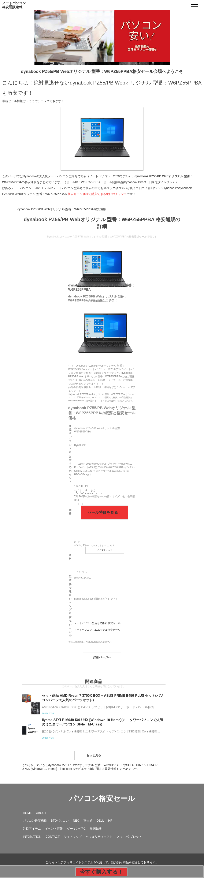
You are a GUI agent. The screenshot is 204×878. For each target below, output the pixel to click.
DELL (100, 820)
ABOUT (41, 813)
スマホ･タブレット (129, 836)
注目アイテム (32, 828)
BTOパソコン (60, 820)
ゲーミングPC (76, 828)
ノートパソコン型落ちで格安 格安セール (97, 623)
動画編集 (96, 828)
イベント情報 (54, 828)
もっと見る (93, 755)
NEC (76, 820)
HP (110, 820)
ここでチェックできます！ (46, 101)
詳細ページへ (102, 657)
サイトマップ (73, 836)
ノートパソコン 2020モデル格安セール (97, 629)
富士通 (88, 820)
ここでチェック (104, 550)
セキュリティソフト (99, 836)
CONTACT (52, 836)
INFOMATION (32, 836)
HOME (27, 813)
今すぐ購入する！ (101, 872)
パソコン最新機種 (35, 820)
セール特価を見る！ (105, 512)
